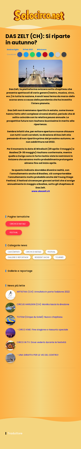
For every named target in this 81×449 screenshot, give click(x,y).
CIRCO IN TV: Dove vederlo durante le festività (41, 342)
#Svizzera (41, 49)
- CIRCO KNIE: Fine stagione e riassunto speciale (42, 329)
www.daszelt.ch (40, 191)
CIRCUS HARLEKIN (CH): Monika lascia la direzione (43, 304)
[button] (19, 54)
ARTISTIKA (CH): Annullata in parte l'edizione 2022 (43, 291)
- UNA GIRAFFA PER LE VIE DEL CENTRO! (37, 354)
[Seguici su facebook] (54, 3)
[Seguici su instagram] (59, 3)
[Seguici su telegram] (64, 3)
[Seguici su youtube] (74, 3)
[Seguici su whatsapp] (69, 3)
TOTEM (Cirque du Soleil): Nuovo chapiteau (39, 317)
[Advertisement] (26, 389)
